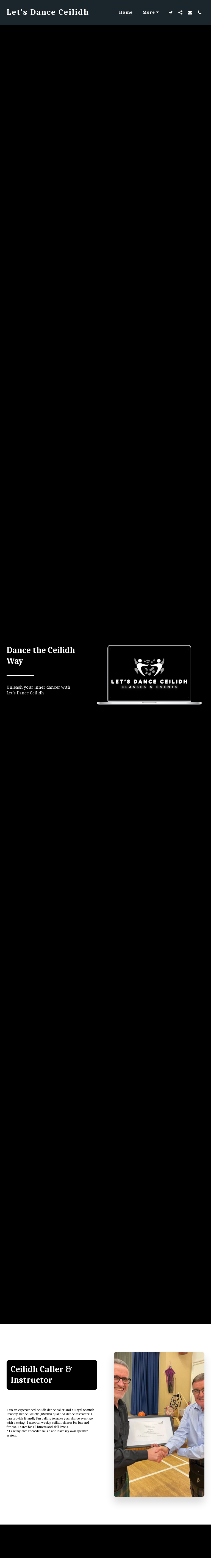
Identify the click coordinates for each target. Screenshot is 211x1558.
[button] (170, 12)
